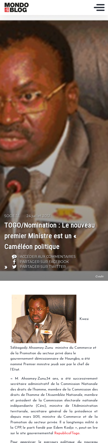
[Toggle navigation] (99, 7)
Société (12, 216)
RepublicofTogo (66, 433)
